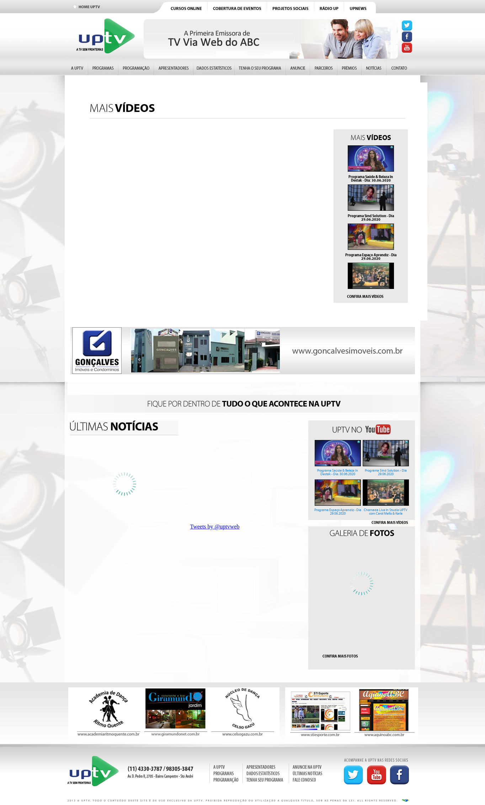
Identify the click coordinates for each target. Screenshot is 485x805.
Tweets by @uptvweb (215, 527)
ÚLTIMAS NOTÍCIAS (307, 774)
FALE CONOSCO (304, 780)
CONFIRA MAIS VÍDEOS (365, 296)
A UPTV (219, 767)
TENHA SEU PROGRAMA (264, 780)
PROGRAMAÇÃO (226, 780)
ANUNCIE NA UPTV (307, 767)
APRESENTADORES (260, 767)
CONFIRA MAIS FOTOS (340, 656)
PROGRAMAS (223, 774)
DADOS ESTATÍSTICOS (262, 774)
